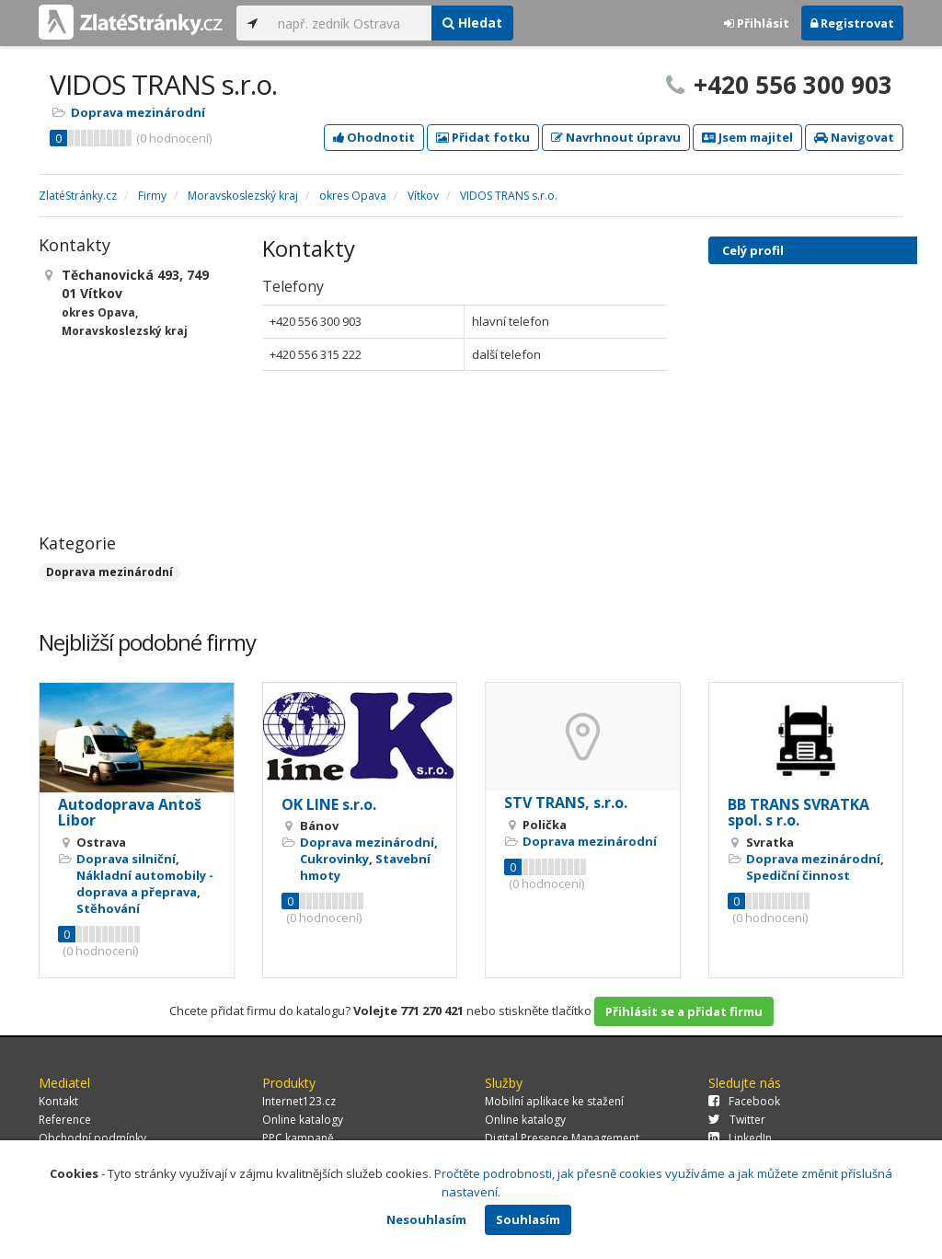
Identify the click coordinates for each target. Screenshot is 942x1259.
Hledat (472, 22)
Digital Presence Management (562, 1138)
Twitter (736, 1119)
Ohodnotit (374, 137)
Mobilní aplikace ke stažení (554, 1101)
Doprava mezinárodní (138, 112)
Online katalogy (302, 1119)
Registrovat (852, 23)
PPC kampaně (298, 1138)
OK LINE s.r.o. (328, 804)
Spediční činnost (798, 875)
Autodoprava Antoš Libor (129, 812)
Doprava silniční (126, 858)
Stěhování (108, 908)
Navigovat (854, 137)
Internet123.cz (299, 1101)
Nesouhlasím (426, 1219)
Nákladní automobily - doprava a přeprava (144, 883)
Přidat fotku (483, 137)
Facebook (744, 1101)
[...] (350, 23)
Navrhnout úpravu (616, 137)
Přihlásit (756, 23)
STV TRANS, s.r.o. (565, 802)
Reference (65, 1119)
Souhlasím (528, 1219)
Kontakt (58, 1101)
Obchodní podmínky (92, 1138)
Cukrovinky (334, 858)
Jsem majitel (747, 137)
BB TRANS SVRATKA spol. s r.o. (798, 812)
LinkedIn (740, 1138)
